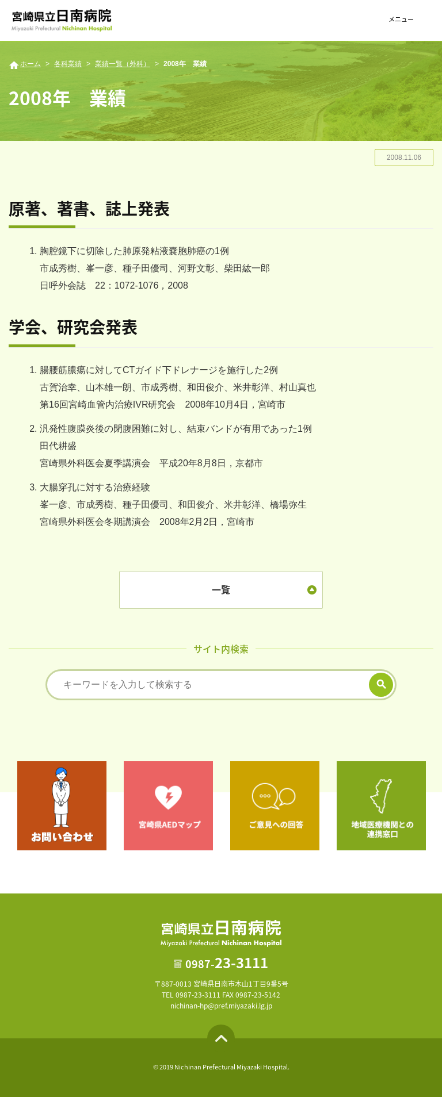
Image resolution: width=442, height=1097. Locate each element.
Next (434, 805)
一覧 (221, 589)
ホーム (30, 64)
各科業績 (68, 64)
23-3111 (226, 962)
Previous (8, 805)
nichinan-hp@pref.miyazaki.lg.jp (221, 1005)
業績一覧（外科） (122, 64)
